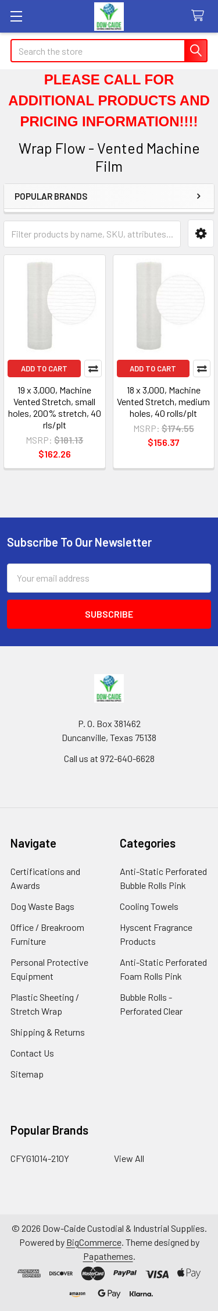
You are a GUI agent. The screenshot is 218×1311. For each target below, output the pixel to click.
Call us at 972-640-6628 (109, 758)
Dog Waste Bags (42, 906)
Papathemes (108, 1256)
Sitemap (27, 1073)
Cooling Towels (149, 906)
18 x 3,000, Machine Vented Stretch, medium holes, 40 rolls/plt (163, 401)
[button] (201, 233)
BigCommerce (93, 1242)
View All (129, 1158)
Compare (93, 368)
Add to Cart (44, 368)
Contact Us (32, 1052)
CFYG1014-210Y (39, 1158)
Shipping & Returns (47, 1031)
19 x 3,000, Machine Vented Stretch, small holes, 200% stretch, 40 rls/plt (54, 407)
